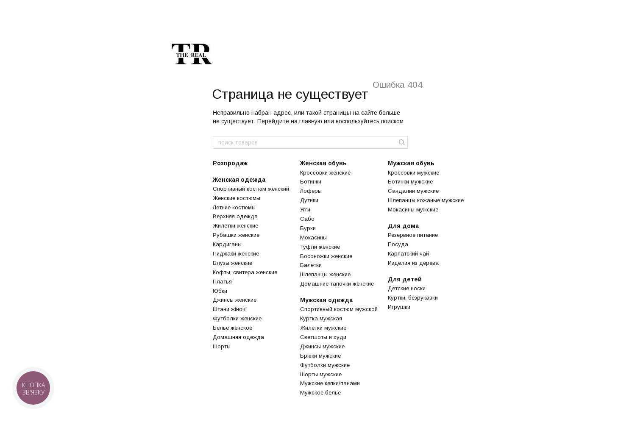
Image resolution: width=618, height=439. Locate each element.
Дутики (309, 200)
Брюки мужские (320, 356)
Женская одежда (239, 179)
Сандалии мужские (413, 191)
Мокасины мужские (413, 209)
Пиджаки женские (236, 253)
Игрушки (399, 307)
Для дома (403, 225)
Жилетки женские (235, 225)
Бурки (308, 228)
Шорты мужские (321, 374)
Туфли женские (320, 247)
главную (310, 121)
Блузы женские (232, 263)
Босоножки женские (326, 256)
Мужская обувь (411, 163)
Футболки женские (237, 318)
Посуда (398, 244)
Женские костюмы (236, 198)
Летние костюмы (234, 207)
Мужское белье (320, 392)
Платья (222, 281)
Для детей (405, 279)
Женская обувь (323, 163)
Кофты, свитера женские (245, 272)
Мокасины (313, 237)
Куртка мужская (321, 318)
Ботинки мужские (410, 181)
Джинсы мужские (322, 346)
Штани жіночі (230, 309)
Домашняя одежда (238, 337)
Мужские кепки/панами (330, 383)
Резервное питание (413, 235)
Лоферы (311, 191)
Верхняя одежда (235, 216)
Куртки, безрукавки (413, 298)
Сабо (307, 219)
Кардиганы (227, 244)
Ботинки (310, 181)
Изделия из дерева (413, 263)
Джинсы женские (234, 300)
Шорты (222, 346)
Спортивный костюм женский (251, 189)
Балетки (311, 265)
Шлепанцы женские (325, 274)
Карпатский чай (408, 253)
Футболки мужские (325, 365)
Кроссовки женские (325, 172)
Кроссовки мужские (413, 172)
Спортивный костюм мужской (339, 309)
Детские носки (407, 288)
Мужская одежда (326, 300)
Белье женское (232, 328)
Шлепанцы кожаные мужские (426, 200)
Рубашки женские (236, 235)
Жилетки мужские (323, 328)
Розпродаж (230, 163)
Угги (305, 209)
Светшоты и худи (323, 337)
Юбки (220, 291)
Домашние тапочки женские (337, 284)
